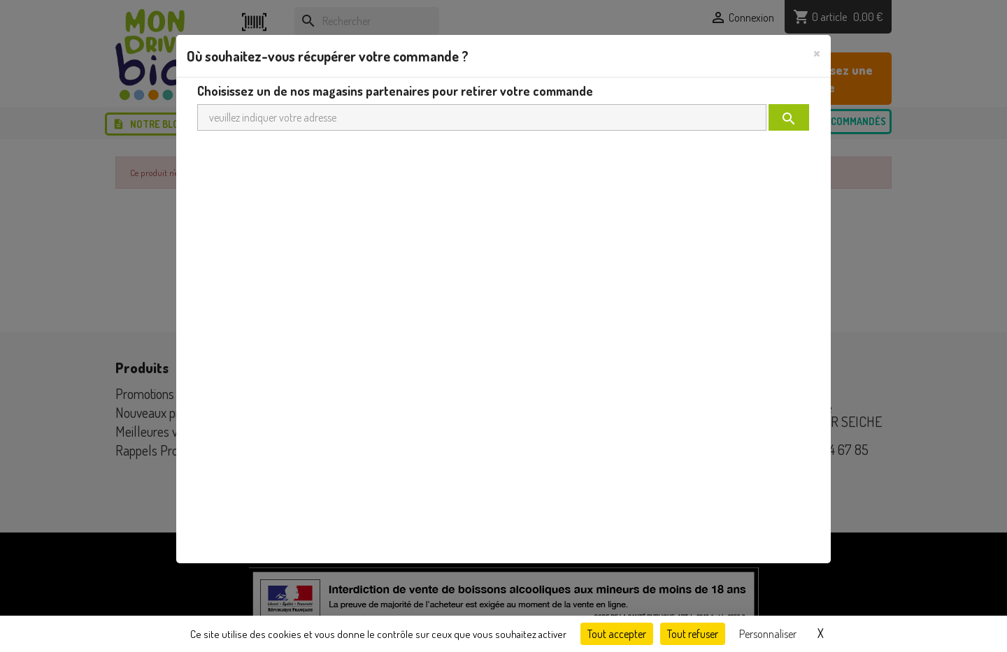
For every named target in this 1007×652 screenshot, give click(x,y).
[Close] (816, 52)
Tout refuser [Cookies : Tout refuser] (692, 634)
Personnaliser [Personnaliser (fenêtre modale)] (768, 634)
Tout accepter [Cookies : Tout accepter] (616, 634)
